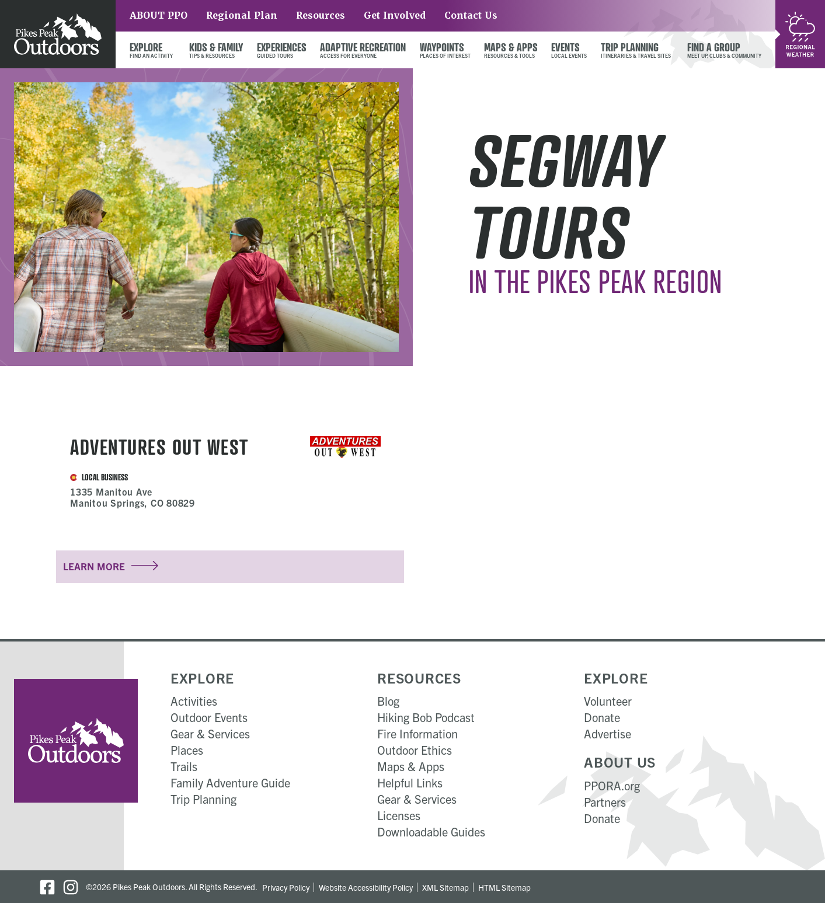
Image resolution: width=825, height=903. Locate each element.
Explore (202, 677)
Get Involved (395, 15)
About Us (620, 761)
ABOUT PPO (158, 15)
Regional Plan (241, 15)
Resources (320, 15)
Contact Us (470, 15)
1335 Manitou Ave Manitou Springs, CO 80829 (132, 497)
